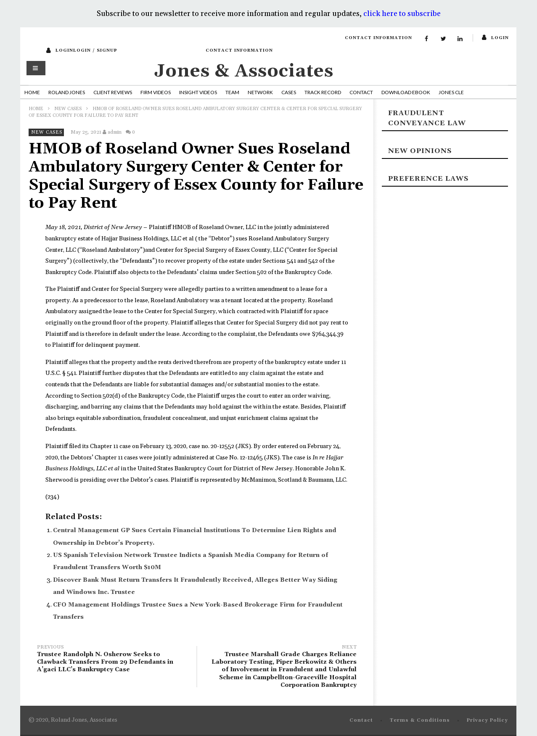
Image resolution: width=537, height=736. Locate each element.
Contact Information (378, 37)
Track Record (322, 92)
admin (115, 132)
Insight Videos (198, 92)
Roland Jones (66, 92)
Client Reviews (112, 92)
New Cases (68, 109)
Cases (288, 92)
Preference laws (428, 178)
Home (32, 92)
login (500, 37)
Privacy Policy (487, 720)
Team (232, 92)
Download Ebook (405, 92)
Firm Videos (155, 92)
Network (260, 92)
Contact (361, 92)
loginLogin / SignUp (86, 50)
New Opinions (420, 151)
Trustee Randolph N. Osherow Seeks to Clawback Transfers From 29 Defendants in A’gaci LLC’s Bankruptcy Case (112, 659)
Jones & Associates (243, 71)
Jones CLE (451, 92)
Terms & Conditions (420, 720)
